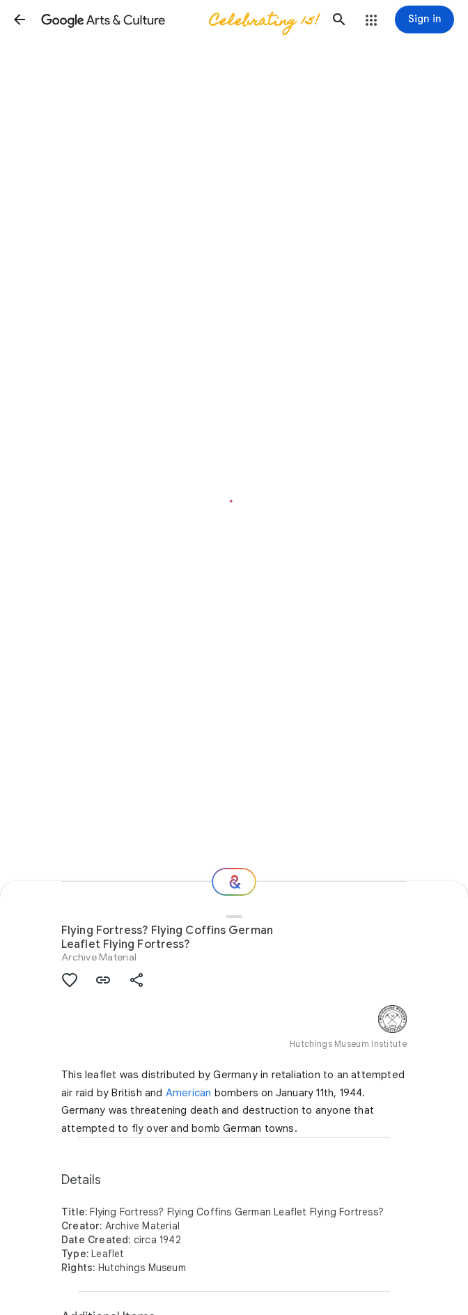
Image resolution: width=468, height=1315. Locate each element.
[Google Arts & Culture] (179, 19)
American (189, 1093)
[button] (19, 19)
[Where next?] (234, 882)
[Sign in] (424, 19)
